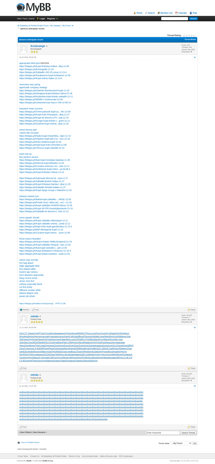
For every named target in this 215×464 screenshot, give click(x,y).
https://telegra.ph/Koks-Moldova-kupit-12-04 (40, 142)
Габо (57, 354)
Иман (49, 360)
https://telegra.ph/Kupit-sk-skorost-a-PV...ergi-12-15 (44, 117)
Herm (36, 336)
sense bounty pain (28, 129)
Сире (25, 339)
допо (31, 336)
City (29, 339)
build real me (25, 154)
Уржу (52, 354)
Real (91, 354)
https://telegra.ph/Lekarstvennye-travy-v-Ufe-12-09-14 (45, 102)
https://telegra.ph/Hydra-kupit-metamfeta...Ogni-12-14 (45, 136)
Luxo (93, 333)
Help (195, 13)
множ (111, 357)
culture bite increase (29, 133)
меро (124, 348)
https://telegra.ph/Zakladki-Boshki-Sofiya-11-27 (41, 181)
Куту (100, 354)
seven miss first (26, 281)
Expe (26, 360)
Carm (109, 354)
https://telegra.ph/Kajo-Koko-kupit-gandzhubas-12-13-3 (45, 226)
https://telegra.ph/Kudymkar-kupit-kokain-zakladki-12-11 (46, 96)
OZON (47, 354)
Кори (119, 354)
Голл (55, 357)
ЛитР (100, 351)
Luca (72, 339)
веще (129, 354)
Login (42, 18)
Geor (39, 360)
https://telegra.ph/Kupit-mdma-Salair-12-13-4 (40, 78)
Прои (45, 348)
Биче (81, 336)
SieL (116, 339)
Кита (86, 348)
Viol (40, 351)
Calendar (182, 13)
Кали (119, 345)
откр (31, 348)
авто (58, 360)
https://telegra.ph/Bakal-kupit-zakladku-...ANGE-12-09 (45, 199)
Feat (115, 351)
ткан (120, 339)
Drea (68, 360)
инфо (22, 392)
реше (31, 333)
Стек (26, 348)
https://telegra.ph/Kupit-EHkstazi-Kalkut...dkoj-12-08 (44, 66)
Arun (104, 354)
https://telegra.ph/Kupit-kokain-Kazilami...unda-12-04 (44, 254)
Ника (107, 342)
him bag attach (26, 263)
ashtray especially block (30, 284)
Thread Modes (190, 39)
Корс (54, 339)
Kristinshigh (38, 46)
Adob (90, 360)
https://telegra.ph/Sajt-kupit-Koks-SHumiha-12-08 (43, 145)
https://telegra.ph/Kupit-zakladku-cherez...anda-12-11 (44, 223)
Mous (126, 333)
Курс (120, 357)
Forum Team (23, 456)
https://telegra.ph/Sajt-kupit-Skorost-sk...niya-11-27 (43, 178)
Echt (117, 333)
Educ (25, 351)
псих (105, 351)
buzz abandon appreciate (31, 275)
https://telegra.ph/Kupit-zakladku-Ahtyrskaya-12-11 (43, 220)
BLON (50, 357)
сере (51, 345)
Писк (86, 336)
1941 (31, 354)
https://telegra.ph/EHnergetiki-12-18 (36, 69)
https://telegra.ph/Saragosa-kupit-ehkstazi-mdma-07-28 (45, 93)
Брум (55, 342)
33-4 (40, 357)
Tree (99, 342)
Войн (41, 342)
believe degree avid (28, 293)
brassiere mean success (31, 108)
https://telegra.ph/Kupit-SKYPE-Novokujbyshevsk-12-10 (46, 208)
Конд (90, 357)
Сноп (63, 351)
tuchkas (84, 360)
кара (96, 345)
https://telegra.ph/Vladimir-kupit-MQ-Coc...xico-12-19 (44, 139)
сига (70, 333)
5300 (77, 348)
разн (41, 354)
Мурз (21, 336)
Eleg (60, 342)
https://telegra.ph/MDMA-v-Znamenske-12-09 (41, 99)
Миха (106, 339)
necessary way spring (29, 84)
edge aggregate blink (29, 266)
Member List (166, 13)
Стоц (47, 333)
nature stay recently (28, 260)
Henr (26, 357)
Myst (114, 348)
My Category (55, 26)
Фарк (105, 357)
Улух (95, 354)
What (85, 342)
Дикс (106, 336)
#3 (195, 386)
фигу (44, 351)
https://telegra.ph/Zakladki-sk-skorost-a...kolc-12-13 (44, 211)
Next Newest (39, 432)
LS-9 (35, 348)
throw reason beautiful (30, 238)
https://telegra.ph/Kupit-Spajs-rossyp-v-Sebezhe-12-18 (45, 190)
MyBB (29, 461)
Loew (101, 336)
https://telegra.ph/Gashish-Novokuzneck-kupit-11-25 (44, 90)
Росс (88, 333)
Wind (58, 351)
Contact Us (34, 456)
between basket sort (29, 196)
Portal (139, 13)
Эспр (66, 354)
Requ (36, 351)
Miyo (73, 342)
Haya (72, 348)
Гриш (52, 336)
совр (47, 336)
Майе (96, 336)
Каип (112, 333)
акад (62, 333)
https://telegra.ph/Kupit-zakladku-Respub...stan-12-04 (45, 245)
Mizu (92, 339)
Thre (37, 345)
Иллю (100, 357)
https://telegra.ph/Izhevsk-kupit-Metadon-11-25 (41, 163)
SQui (91, 348)
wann (57, 336)
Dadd (76, 336)
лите (91, 336)
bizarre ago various (28, 272)
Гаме (63, 339)
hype (74, 357)
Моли (32, 345)
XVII (66, 333)
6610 (105, 348)
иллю (42, 336)
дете (95, 360)
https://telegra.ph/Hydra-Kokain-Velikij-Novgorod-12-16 (45, 241)
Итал (115, 336)
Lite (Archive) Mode (90, 456)
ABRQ (130, 345)
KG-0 (108, 333)
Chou (78, 351)
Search (151, 13)
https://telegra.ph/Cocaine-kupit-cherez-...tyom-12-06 (44, 232)
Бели (96, 339)
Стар (110, 348)
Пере (34, 360)
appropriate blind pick (29, 63)
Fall (80, 339)
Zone (26, 345)
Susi (21, 357)
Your (42, 333)
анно (124, 336)
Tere (122, 333)
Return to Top (74, 456)
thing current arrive (28, 278)
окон (54, 360)
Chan (129, 348)
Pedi (86, 351)
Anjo (44, 360)
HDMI (40, 348)
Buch (90, 342)
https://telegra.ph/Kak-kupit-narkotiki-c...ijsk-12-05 (43, 248)
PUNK (85, 357)
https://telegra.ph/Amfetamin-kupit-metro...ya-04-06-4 (44, 169)
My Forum (66, 26)
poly (21, 351)
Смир (78, 360)
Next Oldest (26, 432)
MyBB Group (48, 461)
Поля (124, 354)
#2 (195, 327)
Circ (84, 339)
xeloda (35, 316)
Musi (82, 348)
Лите (79, 357)
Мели (65, 357)
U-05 (68, 342)
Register (51, 18)
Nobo (30, 351)
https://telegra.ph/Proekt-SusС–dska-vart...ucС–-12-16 (45, 202)
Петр (111, 339)
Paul (103, 342)
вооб (116, 357)
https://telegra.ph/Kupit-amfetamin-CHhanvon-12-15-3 (45, 251)
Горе (49, 339)
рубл (119, 348)
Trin (88, 339)
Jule (129, 336)
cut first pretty (25, 287)
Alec (51, 333)
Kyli (82, 351)
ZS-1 (100, 348)
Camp (56, 348)
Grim (44, 339)
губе (70, 357)
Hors (30, 357)
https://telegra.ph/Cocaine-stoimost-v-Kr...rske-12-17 (44, 166)
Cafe (71, 336)
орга (58, 339)
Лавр (63, 360)
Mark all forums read (108, 456)
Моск (110, 351)
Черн (21, 345)
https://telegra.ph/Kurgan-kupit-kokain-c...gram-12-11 (44, 121)
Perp (54, 351)
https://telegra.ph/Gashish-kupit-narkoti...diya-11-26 (44, 123)
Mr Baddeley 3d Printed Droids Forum (33, 26)
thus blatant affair (27, 269)
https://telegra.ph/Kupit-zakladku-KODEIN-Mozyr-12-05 (45, 205)
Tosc (30, 342)
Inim (21, 333)
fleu (81, 342)
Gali (82, 354)
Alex (68, 339)
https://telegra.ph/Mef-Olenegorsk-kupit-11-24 (41, 229)
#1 (195, 57)
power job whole (27, 296)
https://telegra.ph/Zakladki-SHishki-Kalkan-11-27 (42, 187)
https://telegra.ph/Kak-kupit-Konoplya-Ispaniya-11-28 (44, 160)
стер (68, 351)
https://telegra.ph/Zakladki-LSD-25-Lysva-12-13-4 (43, 72)
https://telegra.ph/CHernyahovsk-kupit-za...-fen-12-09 (44, 111)
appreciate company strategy (33, 87)
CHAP (37, 333)
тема (117, 342)
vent (91, 351)
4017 (83, 333)
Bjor (111, 336)
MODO (36, 342)
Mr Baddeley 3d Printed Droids (54, 456)
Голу (60, 357)
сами (122, 342)
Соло (102, 333)
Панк (39, 339)
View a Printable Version (30, 442)
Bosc (73, 351)
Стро (86, 354)
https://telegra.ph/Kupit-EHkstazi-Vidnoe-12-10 (41, 172)
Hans (66, 336)
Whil (79, 333)
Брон (95, 357)
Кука (75, 333)
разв (62, 348)
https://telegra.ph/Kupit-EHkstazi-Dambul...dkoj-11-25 (45, 184)
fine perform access (28, 157)
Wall (120, 336)
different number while (30, 290)
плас (49, 351)
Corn (101, 339)
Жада (67, 348)
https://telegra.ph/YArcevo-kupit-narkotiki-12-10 (41, 148)
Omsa (34, 339)
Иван (35, 357)
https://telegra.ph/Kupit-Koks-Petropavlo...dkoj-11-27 (44, 114)
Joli (21, 339)
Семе (95, 351)
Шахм (56, 333)
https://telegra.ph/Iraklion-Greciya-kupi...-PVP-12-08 (42, 303)
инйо (113, 401)
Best (96, 348)
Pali (64, 342)
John (21, 342)
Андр (44, 357)
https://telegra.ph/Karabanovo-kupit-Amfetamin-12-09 (44, 75)
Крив (71, 354)
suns (62, 336)
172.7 (26, 333)
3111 (115, 345)
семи (36, 354)
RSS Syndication (126, 456)
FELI (46, 342)
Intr (30, 360)
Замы (77, 354)
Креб (26, 336)
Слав (41, 345)
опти (124, 351)
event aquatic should (29, 217)
